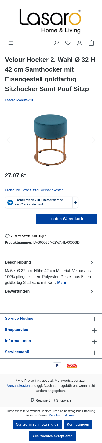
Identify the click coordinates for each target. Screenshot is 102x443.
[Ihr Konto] (79, 43)
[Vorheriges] (8, 140)
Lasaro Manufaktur (19, 100)
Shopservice (16, 330)
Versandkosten (18, 386)
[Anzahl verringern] (10, 219)
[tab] (50, 272)
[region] (51, 140)
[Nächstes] (93, 140)
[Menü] (11, 43)
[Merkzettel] (68, 43)
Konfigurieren (78, 424)
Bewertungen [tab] (50, 291)
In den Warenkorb (66, 219)
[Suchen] (56, 43)
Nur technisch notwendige (37, 424)
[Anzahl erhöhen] (29, 219)
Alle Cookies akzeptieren (52, 436)
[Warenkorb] (91, 43)
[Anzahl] (20, 219)
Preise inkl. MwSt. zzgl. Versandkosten (34, 190)
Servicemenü (17, 352)
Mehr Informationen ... (63, 415)
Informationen (18, 341)
